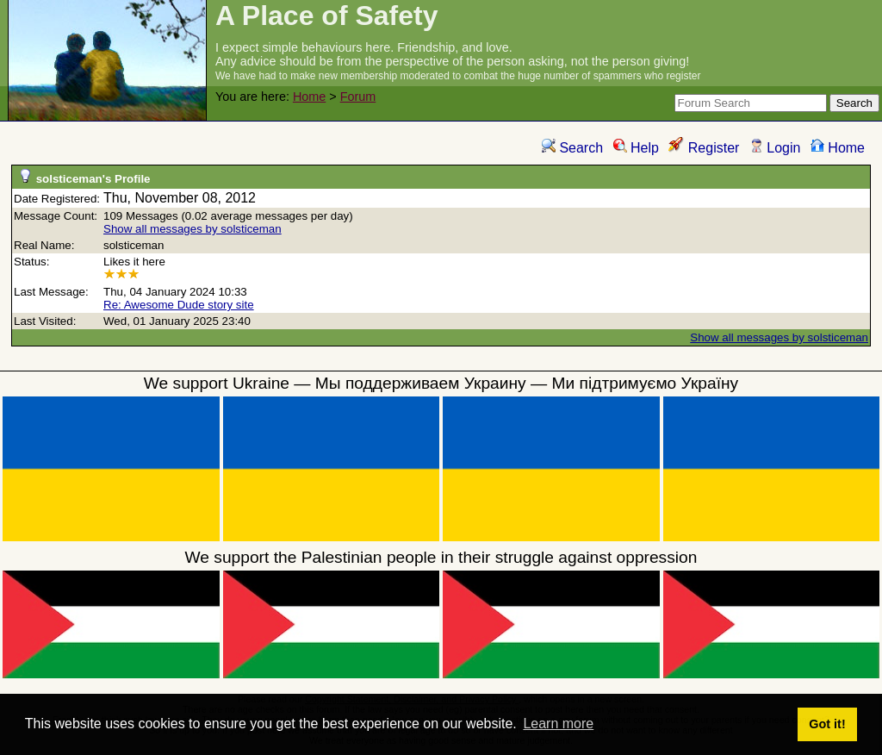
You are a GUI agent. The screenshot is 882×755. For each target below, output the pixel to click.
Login (775, 147)
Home (309, 96)
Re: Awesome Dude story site (178, 304)
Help (636, 147)
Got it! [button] (827, 724)
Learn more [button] (558, 723)
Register (703, 147)
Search (572, 147)
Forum (358, 96)
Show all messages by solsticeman (192, 228)
